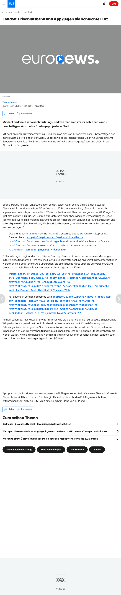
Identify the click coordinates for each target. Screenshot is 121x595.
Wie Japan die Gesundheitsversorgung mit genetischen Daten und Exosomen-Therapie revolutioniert (55, 427)
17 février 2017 (57, 248)
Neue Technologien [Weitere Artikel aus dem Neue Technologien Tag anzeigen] (51, 445)
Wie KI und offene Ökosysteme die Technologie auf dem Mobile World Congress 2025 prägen (50, 434)
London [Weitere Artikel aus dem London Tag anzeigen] (97, 445)
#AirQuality (86, 233)
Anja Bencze (11, 102)
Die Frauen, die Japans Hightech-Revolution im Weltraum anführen (37, 419)
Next (10, 12)
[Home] (3, 12)
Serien (18, 12)
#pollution (58, 293)
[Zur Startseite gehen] (11, 4)
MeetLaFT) (60, 280)
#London (34, 233)
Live (114, 3)
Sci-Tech (28, 12)
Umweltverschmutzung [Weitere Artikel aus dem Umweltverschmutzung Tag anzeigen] (19, 445)
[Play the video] (60, 59)
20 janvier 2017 (61, 287)
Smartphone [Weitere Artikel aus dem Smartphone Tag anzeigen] (77, 445)
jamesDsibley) (60, 301)
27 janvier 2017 (72, 308)
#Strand (52, 233)
